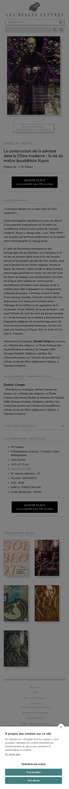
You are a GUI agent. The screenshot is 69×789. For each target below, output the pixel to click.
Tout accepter (33, 772)
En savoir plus (12, 754)
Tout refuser (33, 780)
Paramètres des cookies (33, 764)
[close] (61, 727)
